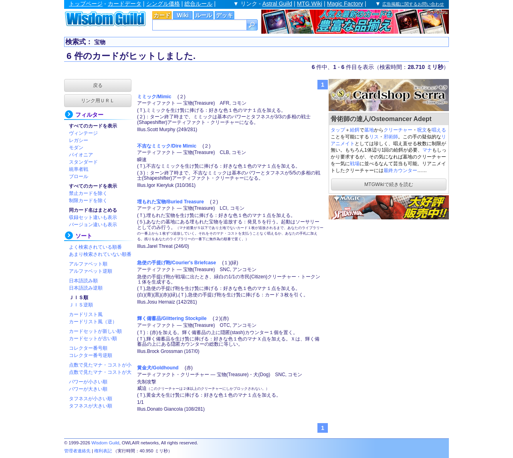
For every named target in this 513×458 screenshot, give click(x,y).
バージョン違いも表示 (93, 224)
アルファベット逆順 (90, 271)
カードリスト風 (86, 314)
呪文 (422, 130)
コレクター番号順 (88, 348)
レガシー (78, 140)
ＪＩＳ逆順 (81, 305)
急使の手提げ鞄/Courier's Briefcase (176, 262)
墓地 (369, 130)
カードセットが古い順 (93, 338)
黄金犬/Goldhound (157, 368)
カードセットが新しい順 (95, 331)
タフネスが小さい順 (90, 398)
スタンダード (83, 162)
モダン (76, 147)
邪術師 (391, 137)
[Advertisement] (389, 271)
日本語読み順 (83, 281)
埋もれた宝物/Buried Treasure (170, 202)
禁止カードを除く (88, 193)
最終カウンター (400, 170)
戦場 (355, 163)
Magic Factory (345, 3)
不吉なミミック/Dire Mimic (166, 146)
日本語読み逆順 (86, 288)
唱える (439, 130)
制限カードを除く (88, 200)
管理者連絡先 (77, 450)
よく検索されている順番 (95, 247)
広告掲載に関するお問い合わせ (413, 4)
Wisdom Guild (105, 442)
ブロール (78, 176)
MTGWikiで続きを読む (388, 184)
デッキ (224, 15)
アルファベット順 (88, 264)
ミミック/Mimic (154, 96)
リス (374, 137)
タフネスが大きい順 (90, 406)
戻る (98, 85)
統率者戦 (78, 169)
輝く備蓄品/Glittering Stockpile (171, 318)
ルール (203, 15)
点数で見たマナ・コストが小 (100, 365)
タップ (338, 130)
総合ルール (198, 3)
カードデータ (124, 3)
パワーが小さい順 (88, 382)
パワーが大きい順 (88, 389)
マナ (427, 150)
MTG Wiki (309, 3)
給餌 (355, 130)
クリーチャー (398, 130)
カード (161, 15)
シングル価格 (163, 3)
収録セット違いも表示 (93, 217)
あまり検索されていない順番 (100, 254)
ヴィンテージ (83, 133)
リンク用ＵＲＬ (98, 100)
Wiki (182, 15)
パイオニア (81, 155)
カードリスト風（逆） (93, 321)
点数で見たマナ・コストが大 (100, 372)
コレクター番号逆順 (90, 355)
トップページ (86, 3)
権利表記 (103, 450)
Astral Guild (277, 3)
